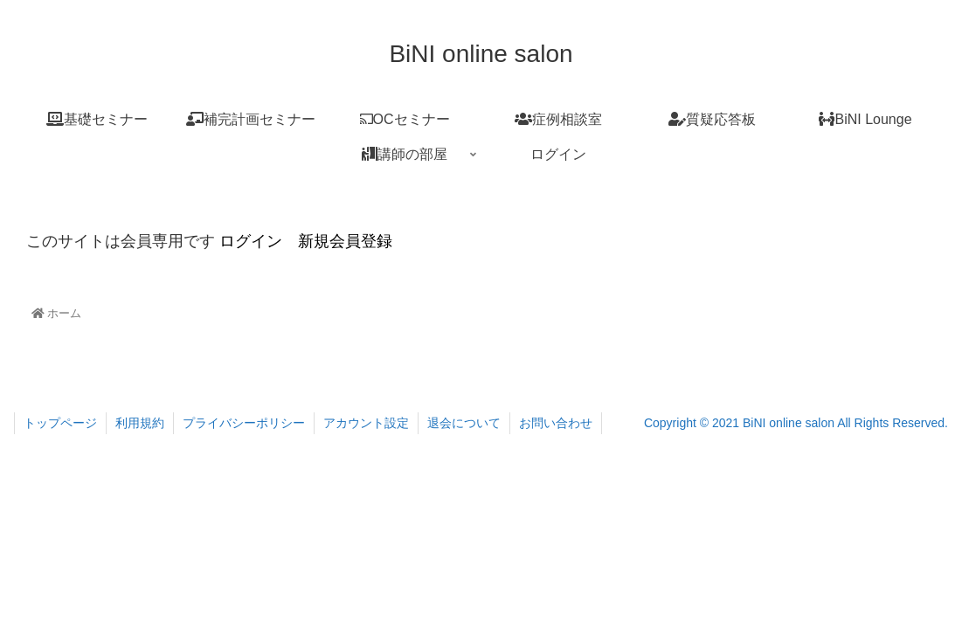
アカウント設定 (366, 423)
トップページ (60, 423)
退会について (464, 423)
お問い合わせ (555, 423)
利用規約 (139, 423)
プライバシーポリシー (244, 423)
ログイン (248, 241)
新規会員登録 (345, 241)
